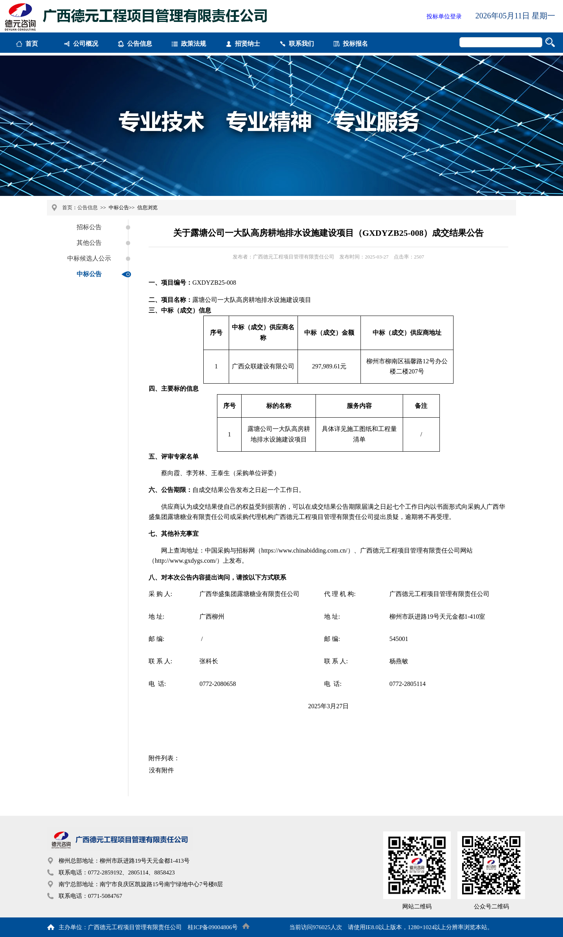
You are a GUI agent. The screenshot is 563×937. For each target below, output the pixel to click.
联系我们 (301, 43)
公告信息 (139, 43)
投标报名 (355, 43)
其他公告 (89, 242)
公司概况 (85, 43)
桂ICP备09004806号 (213, 927)
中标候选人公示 (89, 258)
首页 (31, 43)
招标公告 (89, 227)
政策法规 (193, 43)
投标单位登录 (444, 16)
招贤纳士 (247, 43)
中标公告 (89, 274)
